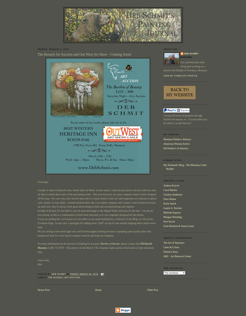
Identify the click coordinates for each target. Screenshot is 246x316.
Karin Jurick (170, 203)
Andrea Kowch (171, 185)
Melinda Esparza (172, 212)
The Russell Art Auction (64, 277)
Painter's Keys (171, 251)
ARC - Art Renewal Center (177, 256)
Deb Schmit (191, 54)
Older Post (152, 289)
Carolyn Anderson (173, 194)
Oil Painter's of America (176, 148)
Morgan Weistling (173, 217)
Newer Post (44, 289)
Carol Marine (170, 190)
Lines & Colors (171, 247)
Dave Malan (170, 199)
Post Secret (169, 221)
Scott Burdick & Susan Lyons (179, 226)
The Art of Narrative (174, 242)
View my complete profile (181, 76)
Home (98, 289)
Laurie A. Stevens (173, 208)
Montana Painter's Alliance (177, 139)
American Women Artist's (177, 143)
